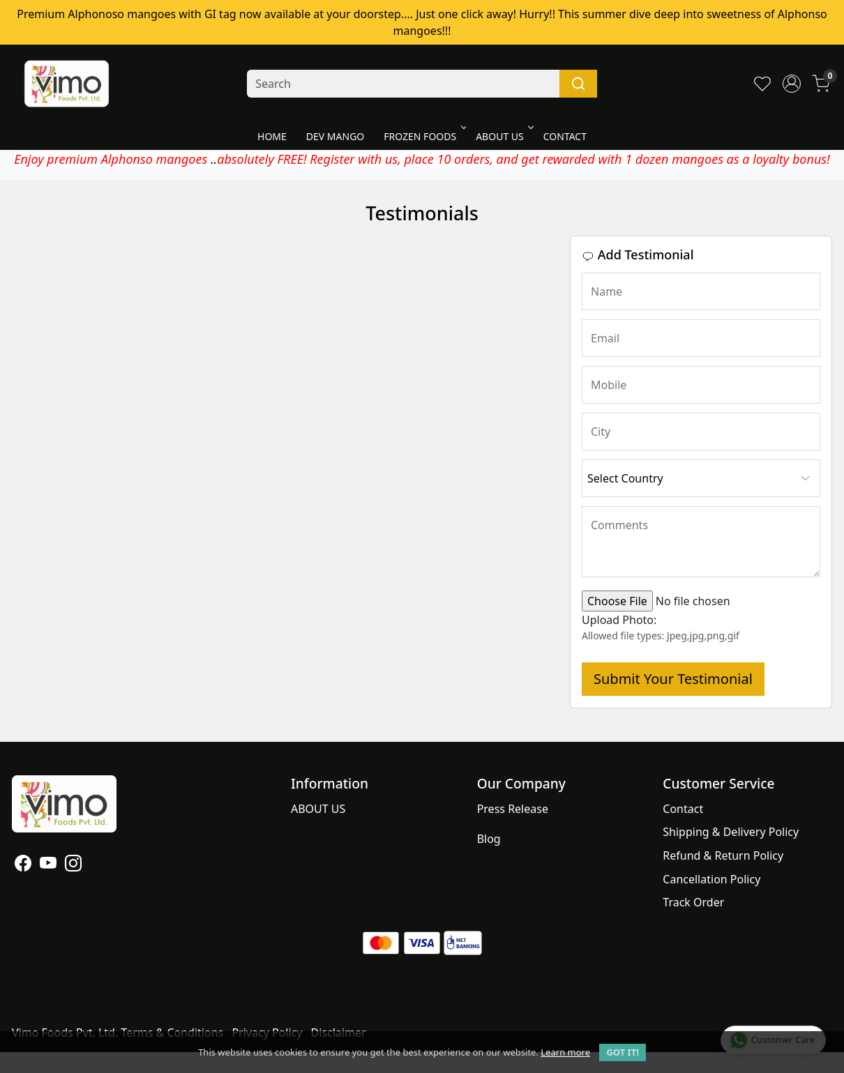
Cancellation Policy (711, 879)
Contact (683, 808)
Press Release (512, 808)
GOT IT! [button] (622, 1052)
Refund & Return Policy (723, 855)
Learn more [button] (565, 1052)
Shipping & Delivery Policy (731, 831)
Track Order (693, 902)
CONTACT (565, 136)
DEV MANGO (335, 136)
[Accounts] (791, 84)
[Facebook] (23, 865)
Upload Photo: (619, 619)
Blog (489, 838)
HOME (272, 136)
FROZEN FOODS (424, 136)
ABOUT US (504, 136)
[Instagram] (73, 865)
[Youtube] (48, 865)
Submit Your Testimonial (673, 678)
